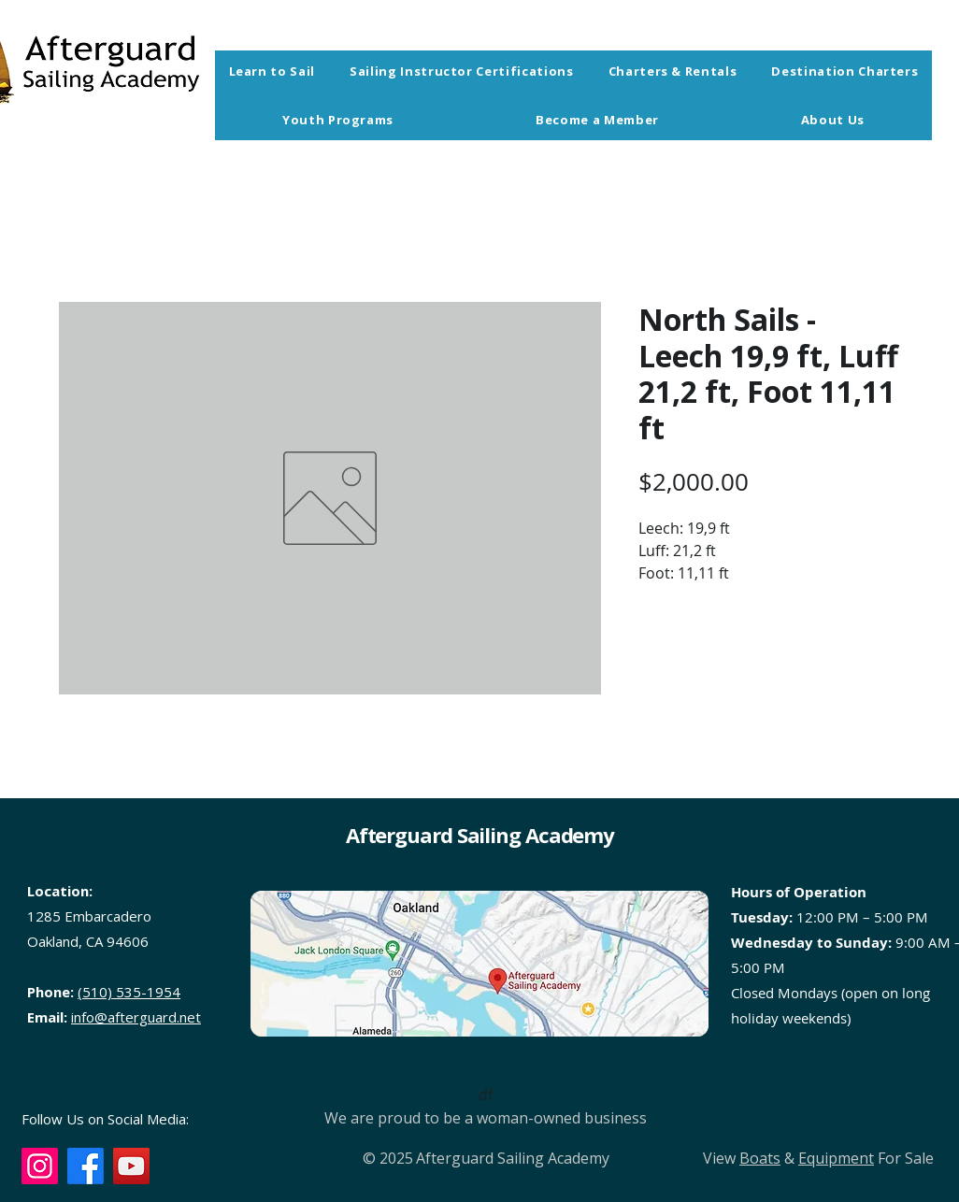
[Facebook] (85, 1166)
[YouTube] (131, 1166)
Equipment (836, 1158)
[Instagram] (39, 1166)
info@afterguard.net (136, 1017)
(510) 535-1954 (129, 991)
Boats (759, 1158)
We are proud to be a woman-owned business (485, 1118)
